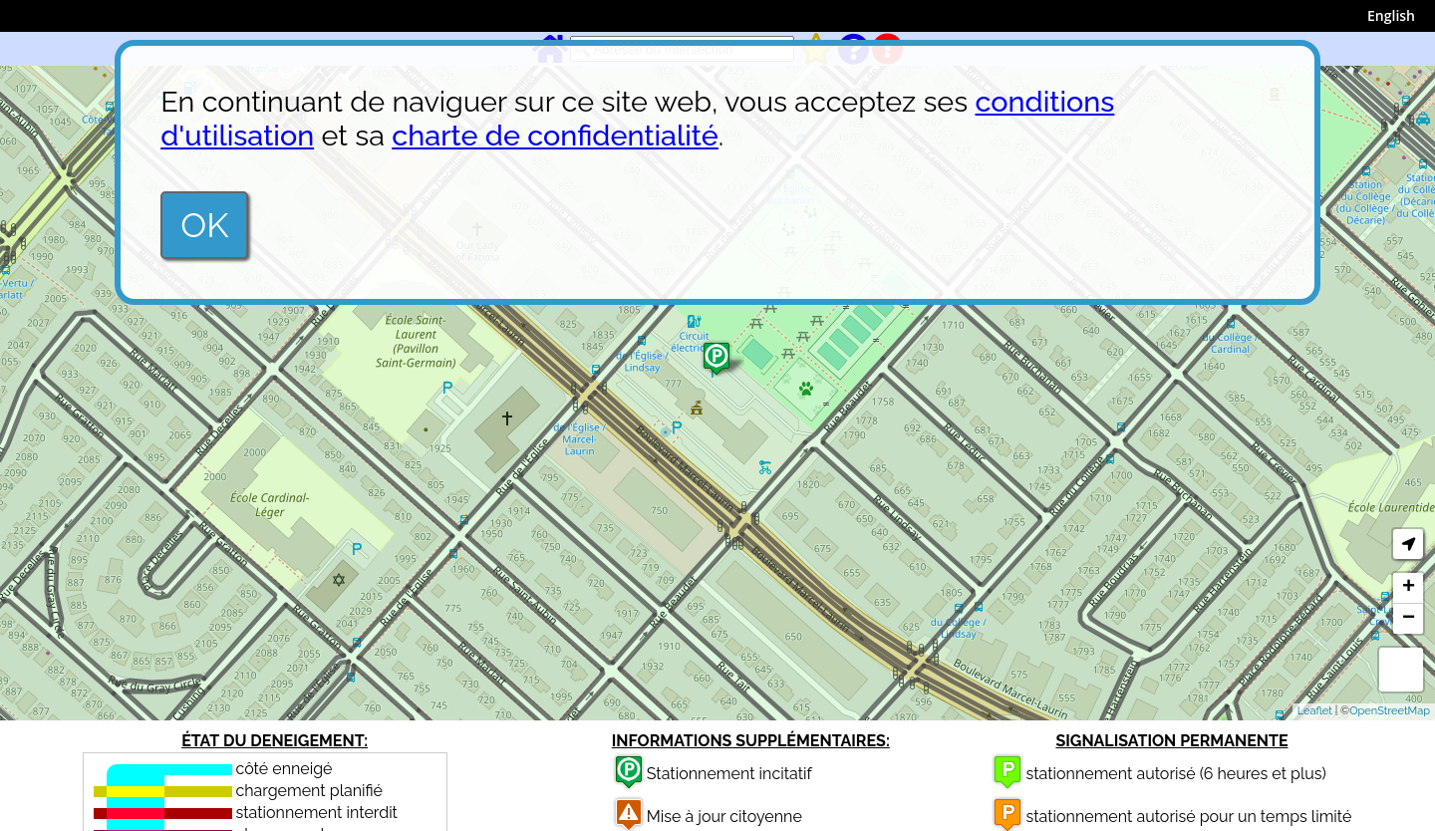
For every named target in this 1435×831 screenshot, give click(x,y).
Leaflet (1314, 710)
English (1391, 15)
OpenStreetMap (1389, 710)
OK (204, 225)
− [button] (1408, 619)
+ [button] (1408, 588)
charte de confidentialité (555, 135)
